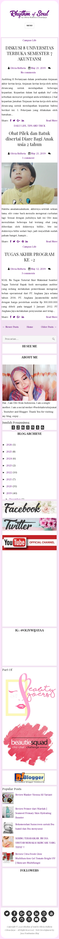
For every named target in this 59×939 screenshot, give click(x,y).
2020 (9, 486)
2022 (9, 472)
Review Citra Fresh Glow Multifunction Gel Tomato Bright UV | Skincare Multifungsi (35, 858)
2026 (9, 444)
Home (30, 327)
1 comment (28, 158)
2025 (9, 451)
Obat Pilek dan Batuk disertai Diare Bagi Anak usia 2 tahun (29, 138)
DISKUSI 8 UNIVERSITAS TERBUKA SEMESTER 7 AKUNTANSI (30, 53)
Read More (51, 120)
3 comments (29, 273)
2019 (9, 493)
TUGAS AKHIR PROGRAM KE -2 (29, 256)
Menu (29, 25)
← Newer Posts (10, 327)
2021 (9, 479)
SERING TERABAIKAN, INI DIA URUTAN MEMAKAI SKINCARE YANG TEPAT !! (35, 843)
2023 (9, 465)
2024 (9, 458)
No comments (28, 72)
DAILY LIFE (20, 125)
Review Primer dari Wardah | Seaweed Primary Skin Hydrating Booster (33, 813)
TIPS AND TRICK (36, 125)
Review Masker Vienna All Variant (33, 794)
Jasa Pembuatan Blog (29, 933)
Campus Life (29, 40)
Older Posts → (49, 327)
